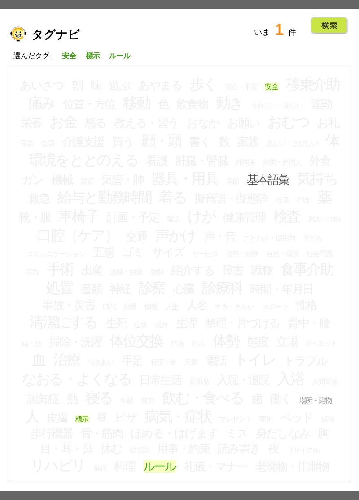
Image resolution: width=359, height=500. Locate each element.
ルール (159, 466)
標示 (81, 419)
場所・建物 (315, 400)
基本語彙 (268, 179)
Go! (329, 25)
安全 (271, 87)
